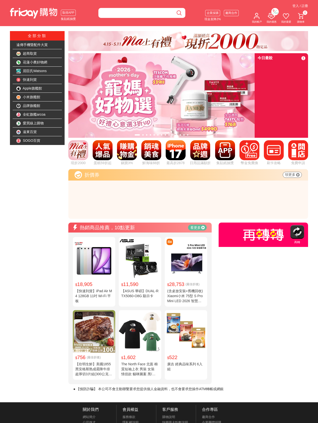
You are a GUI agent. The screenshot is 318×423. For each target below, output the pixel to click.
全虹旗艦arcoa (30, 114)
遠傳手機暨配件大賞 (32, 45)
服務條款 (128, 417)
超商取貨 (26, 53)
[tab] (137, 135)
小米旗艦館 (28, 97)
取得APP (68, 12)
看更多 (197, 228)
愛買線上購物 (30, 123)
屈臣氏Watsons (31, 71)
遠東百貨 (26, 132)
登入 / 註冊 (300, 6)
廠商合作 (231, 13)
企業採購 (213, 13)
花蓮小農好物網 (31, 62)
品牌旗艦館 (28, 106)
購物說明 (168, 417)
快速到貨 (26, 80)
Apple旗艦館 (29, 88)
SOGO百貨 (28, 141)
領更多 (292, 175)
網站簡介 (89, 417)
